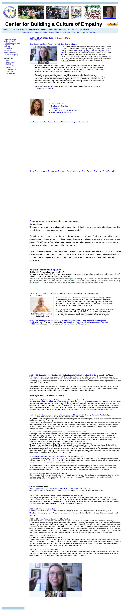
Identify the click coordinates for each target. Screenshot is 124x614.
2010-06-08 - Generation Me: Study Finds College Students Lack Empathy (56, 496)
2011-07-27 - (34, 550)
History (8, 68)
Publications (55, 108)
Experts (8, 66)
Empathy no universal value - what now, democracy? (54, 221)
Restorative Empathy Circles (12, 43)
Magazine (23, 29)
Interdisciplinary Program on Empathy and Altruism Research (86, 322)
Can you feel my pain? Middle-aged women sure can (48, 432)
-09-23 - (45, 375)
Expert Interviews (10, 53)
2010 (31, 509)
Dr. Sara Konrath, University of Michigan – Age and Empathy (52, 400)
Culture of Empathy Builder (42, 38)
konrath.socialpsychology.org (61, 112)
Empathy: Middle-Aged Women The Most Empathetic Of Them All (53, 443)
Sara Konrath (83, 122)
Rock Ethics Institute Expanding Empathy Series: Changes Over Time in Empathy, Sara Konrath (71, 171)
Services (44, 29)
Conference (14, 29)
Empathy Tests (11, 73)
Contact (79, 29)
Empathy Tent (34, 29)
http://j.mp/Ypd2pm (35, 39)
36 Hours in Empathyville (49, 550)
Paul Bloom (60, 298)
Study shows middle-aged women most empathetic (47, 456)
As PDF (32, 417)
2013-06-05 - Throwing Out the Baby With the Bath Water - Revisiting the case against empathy (64, 293)
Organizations (11, 70)
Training (7, 47)
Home (5, 29)
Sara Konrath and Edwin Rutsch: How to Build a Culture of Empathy (54, 122)
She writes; (39, 65)
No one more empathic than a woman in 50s (45, 473)
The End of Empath (37, 513)
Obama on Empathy (11, 55)
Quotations (9, 71)
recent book (38, 282)
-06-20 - (44, 509)
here (112, 409)
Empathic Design (10, 40)
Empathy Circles (10, 41)
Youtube (71, 29)
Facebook (62, 29)
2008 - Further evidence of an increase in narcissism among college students (57, 488)
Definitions (9, 64)
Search (86, 29)
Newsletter (53, 29)
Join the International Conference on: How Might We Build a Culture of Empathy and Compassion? (59, 32)
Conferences (10, 62)
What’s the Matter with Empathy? (45, 270)
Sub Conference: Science (44, 88)
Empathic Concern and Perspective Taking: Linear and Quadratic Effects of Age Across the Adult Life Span (72, 415)
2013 (31, 375)
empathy (71, 279)
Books (8, 60)
